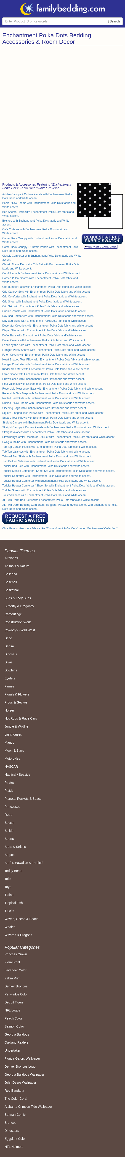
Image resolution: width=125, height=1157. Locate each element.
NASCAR (11, 766)
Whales (10, 927)
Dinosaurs (12, 1130)
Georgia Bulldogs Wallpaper (24, 1074)
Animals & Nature (17, 566)
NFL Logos (12, 1010)
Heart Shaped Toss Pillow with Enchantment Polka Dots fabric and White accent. (51, 359)
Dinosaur (11, 654)
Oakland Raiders (16, 1042)
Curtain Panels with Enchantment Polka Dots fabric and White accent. (44, 311)
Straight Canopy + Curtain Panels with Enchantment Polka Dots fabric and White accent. (56, 427)
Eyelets (10, 678)
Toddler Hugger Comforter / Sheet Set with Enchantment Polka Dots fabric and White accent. (58, 485)
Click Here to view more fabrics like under (59, 528)
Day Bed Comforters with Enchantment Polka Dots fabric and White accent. (48, 316)
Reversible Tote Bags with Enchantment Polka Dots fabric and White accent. (48, 393)
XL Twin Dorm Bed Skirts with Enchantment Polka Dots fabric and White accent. (50, 500)
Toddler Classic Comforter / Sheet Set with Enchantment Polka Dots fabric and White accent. (58, 471)
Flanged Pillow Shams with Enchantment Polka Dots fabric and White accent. (49, 350)
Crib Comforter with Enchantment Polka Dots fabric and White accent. (44, 296)
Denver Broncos (16, 986)
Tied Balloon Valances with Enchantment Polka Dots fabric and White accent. (49, 461)
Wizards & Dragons (18, 935)
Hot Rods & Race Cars (21, 718)
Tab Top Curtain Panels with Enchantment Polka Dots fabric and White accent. (49, 446)
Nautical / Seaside (17, 774)
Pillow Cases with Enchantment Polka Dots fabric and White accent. (43, 379)
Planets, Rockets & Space (23, 798)
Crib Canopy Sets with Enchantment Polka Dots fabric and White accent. (46, 291)
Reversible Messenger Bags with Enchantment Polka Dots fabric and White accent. (52, 388)
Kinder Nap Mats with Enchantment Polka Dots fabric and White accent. (46, 369)
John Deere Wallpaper (20, 1082)
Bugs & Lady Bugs (18, 598)
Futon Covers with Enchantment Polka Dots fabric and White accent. (43, 354)
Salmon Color (14, 1026)
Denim (9, 646)
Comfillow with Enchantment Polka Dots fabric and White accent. (41, 273)
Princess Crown (16, 954)
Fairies (9, 686)
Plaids (9, 790)
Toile (8, 879)
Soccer (10, 822)
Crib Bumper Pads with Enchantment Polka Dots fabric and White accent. (46, 287)
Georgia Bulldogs (17, 1034)
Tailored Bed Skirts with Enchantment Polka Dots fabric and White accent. (47, 456)
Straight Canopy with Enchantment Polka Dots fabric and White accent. (45, 422)
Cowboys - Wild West (20, 630)
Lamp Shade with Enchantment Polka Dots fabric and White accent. (43, 374)
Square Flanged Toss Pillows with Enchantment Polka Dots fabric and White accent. (53, 413)
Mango (9, 742)
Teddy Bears (13, 871)
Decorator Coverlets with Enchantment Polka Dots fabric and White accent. (47, 325)
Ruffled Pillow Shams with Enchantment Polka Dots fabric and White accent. (48, 403)
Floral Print (12, 962)
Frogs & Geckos (16, 702)
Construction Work (18, 622)
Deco (8, 638)
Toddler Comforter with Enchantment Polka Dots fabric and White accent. (46, 476)
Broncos (10, 1122)
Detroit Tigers (14, 1002)
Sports (9, 839)
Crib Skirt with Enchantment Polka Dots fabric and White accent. (41, 306)
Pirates (10, 782)
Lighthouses (13, 734)
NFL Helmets (14, 1147)
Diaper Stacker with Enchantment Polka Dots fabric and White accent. (44, 330)
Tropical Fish (14, 903)
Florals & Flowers (17, 694)
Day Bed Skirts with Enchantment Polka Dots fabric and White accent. (44, 320)
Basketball (12, 590)
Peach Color (13, 1018)
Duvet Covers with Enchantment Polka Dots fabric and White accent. (44, 340)
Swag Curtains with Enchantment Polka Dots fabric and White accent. (44, 442)
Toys (8, 887)
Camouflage (13, 614)
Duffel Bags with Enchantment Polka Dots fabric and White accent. (42, 335)
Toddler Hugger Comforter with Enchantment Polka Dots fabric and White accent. (51, 480)
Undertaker (12, 1050)
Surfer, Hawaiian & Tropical (24, 863)
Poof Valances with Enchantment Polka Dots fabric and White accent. (44, 383)
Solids (9, 831)
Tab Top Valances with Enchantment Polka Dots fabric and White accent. (46, 451)
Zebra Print (12, 978)
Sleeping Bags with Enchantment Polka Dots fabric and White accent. (44, 408)
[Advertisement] (62, 80)
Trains (9, 895)
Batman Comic (15, 1114)
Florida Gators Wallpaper (22, 1058)
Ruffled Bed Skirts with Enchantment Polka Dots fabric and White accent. (46, 398)
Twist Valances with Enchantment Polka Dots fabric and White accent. (44, 495)
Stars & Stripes (15, 847)
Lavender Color (16, 970)
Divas (9, 662)
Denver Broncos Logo (20, 1066)
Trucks (9, 911)
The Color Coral (16, 1098)
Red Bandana (14, 1090)
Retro (8, 814)
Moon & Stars (14, 750)
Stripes (10, 855)
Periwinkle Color (16, 994)
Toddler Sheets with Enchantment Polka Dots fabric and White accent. (44, 490)
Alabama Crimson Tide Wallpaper (28, 1106)
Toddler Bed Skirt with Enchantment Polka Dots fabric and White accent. (46, 466)
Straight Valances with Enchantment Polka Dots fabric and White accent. (46, 432)
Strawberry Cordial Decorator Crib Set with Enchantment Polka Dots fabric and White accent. (58, 437)
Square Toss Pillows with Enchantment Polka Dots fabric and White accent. (47, 417)
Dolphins (11, 670)
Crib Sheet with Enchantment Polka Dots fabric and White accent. (42, 301)
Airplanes (11, 558)
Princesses (12, 806)
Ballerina (11, 574)
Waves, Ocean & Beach (21, 919)
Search (114, 21)
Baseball (11, 582)
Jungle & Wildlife (16, 726)
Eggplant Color (15, 1139)
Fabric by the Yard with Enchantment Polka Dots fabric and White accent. (46, 345)
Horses (10, 710)
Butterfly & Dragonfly (19, 606)
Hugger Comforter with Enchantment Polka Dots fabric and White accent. (46, 364)
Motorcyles (12, 758)
